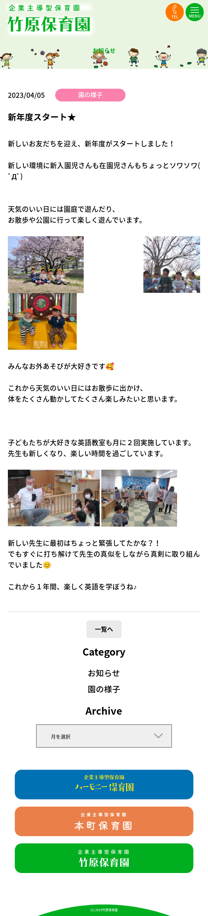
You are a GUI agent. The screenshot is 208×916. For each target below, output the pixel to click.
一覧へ (104, 629)
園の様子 (90, 94)
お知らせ (104, 673)
